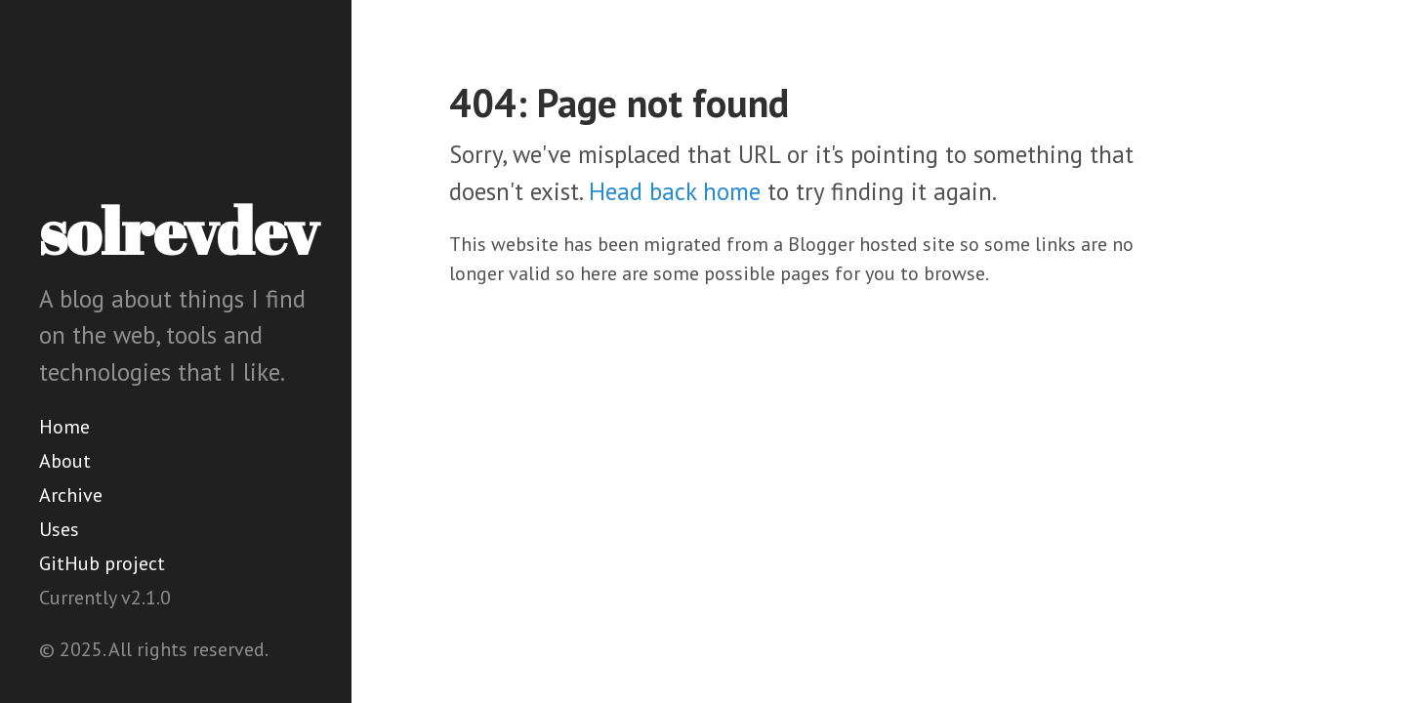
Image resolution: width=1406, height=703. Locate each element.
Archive (71, 495)
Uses (59, 529)
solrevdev (178, 230)
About (65, 461)
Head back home (675, 191)
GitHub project (102, 563)
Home (64, 426)
